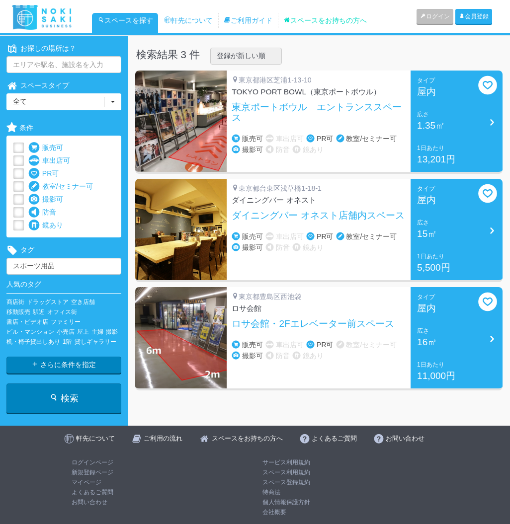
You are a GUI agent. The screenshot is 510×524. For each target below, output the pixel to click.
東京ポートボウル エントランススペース (317, 112)
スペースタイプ (37, 85)
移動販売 (18, 311)
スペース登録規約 (286, 482)
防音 (42, 212)
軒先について (188, 20)
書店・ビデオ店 (27, 321)
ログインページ (92, 462)
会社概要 (274, 512)
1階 (67, 341)
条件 (19, 128)
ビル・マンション (30, 331)
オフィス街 (62, 311)
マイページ (86, 482)
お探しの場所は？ (41, 48)
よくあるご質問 (92, 492)
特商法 (271, 492)
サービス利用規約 (286, 462)
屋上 (83, 331)
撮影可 (45, 199)
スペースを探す (125, 20)
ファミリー (66, 321)
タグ (20, 250)
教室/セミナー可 (60, 186)
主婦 (97, 331)
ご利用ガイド (248, 20)
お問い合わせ (89, 502)
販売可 (45, 148)
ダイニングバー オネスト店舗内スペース (318, 216)
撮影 (112, 331)
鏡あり (45, 225)
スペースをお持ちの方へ (325, 20)
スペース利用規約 (286, 472)
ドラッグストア (48, 302)
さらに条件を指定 (63, 365)
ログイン (435, 16)
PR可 (43, 173)
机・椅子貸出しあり (33, 341)
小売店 (66, 331)
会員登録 (474, 16)
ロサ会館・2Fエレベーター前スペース (313, 324)
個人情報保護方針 (286, 502)
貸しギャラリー (95, 341)
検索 (64, 398)
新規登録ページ (92, 472)
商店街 (15, 302)
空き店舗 (83, 302)
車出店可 (49, 160)
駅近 (39, 311)
